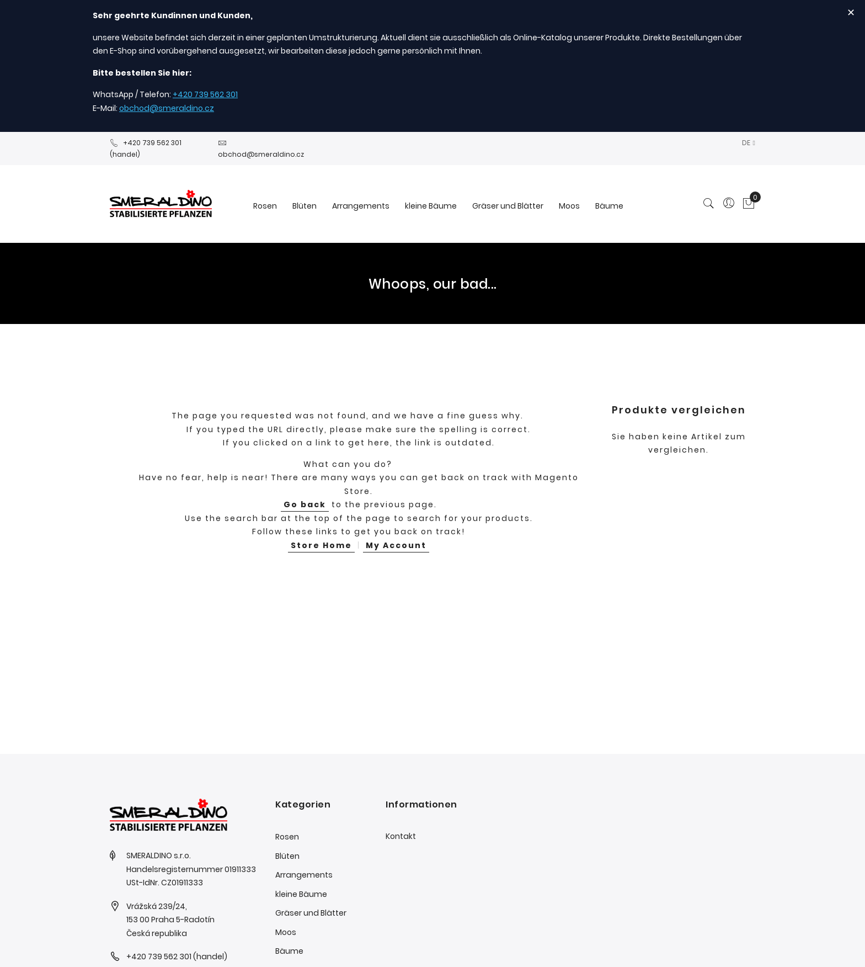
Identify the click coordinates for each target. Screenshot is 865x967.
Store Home (321, 545)
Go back (305, 504)
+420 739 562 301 (205, 94)
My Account (396, 545)
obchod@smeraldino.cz (166, 108)
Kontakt (401, 836)
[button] (748, 142)
